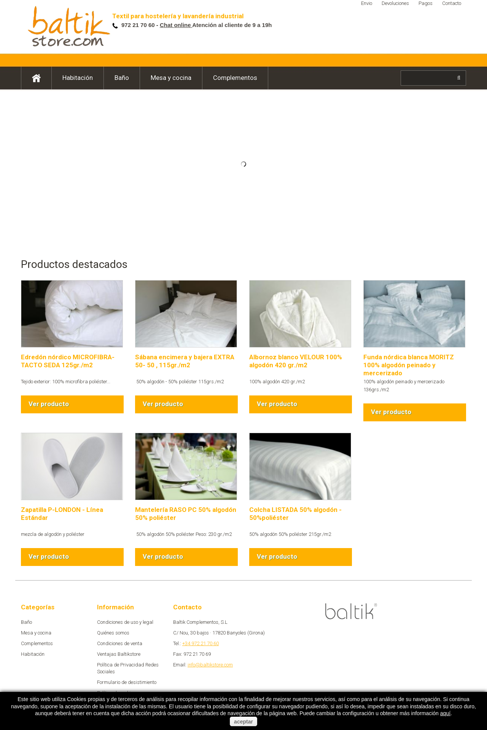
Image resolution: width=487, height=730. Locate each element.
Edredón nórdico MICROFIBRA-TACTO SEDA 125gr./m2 (68, 361)
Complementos (235, 77)
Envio (366, 3)
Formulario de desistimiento (126, 682)
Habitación (77, 77)
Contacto (451, 3)
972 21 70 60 (138, 25)
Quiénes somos (113, 633)
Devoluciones (395, 3)
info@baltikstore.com (210, 665)
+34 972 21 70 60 (200, 643)
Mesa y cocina (171, 77)
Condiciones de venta (119, 643)
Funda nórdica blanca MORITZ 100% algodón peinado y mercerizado (408, 365)
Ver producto (49, 404)
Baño (122, 77)
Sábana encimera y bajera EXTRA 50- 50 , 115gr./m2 (184, 361)
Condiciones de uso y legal (125, 622)
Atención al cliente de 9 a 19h (216, 25)
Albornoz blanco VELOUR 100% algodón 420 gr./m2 (295, 361)
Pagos (426, 3)
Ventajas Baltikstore (118, 654)
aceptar (243, 722)
